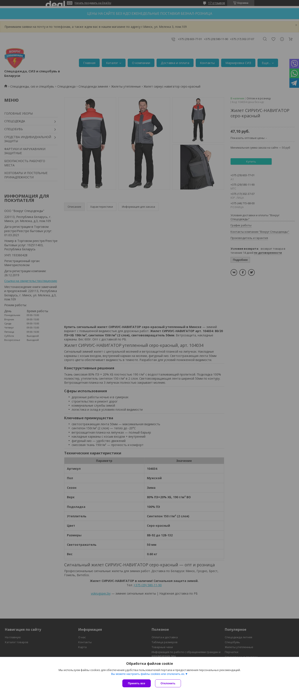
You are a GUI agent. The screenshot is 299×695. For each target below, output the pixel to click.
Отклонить (168, 683)
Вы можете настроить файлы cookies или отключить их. (148, 674)
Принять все (136, 683)
